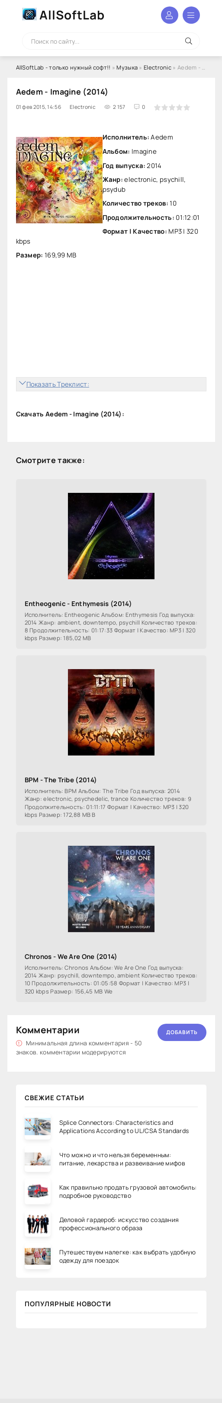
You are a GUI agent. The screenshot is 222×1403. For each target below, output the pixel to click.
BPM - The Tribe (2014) (61, 779)
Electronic (157, 67)
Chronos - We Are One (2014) (71, 956)
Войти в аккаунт (169, 15)
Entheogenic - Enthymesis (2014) (78, 603)
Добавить (182, 1032)
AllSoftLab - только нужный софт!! (63, 67)
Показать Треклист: (57, 384)
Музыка (127, 67)
